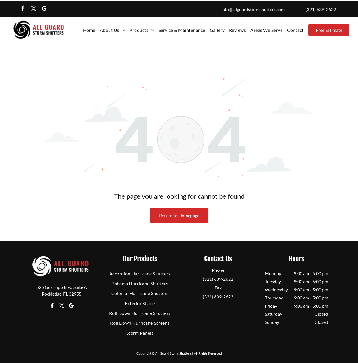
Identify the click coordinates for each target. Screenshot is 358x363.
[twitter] (33, 8)
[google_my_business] (44, 8)
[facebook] (23, 8)
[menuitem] (89, 29)
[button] (141, 29)
